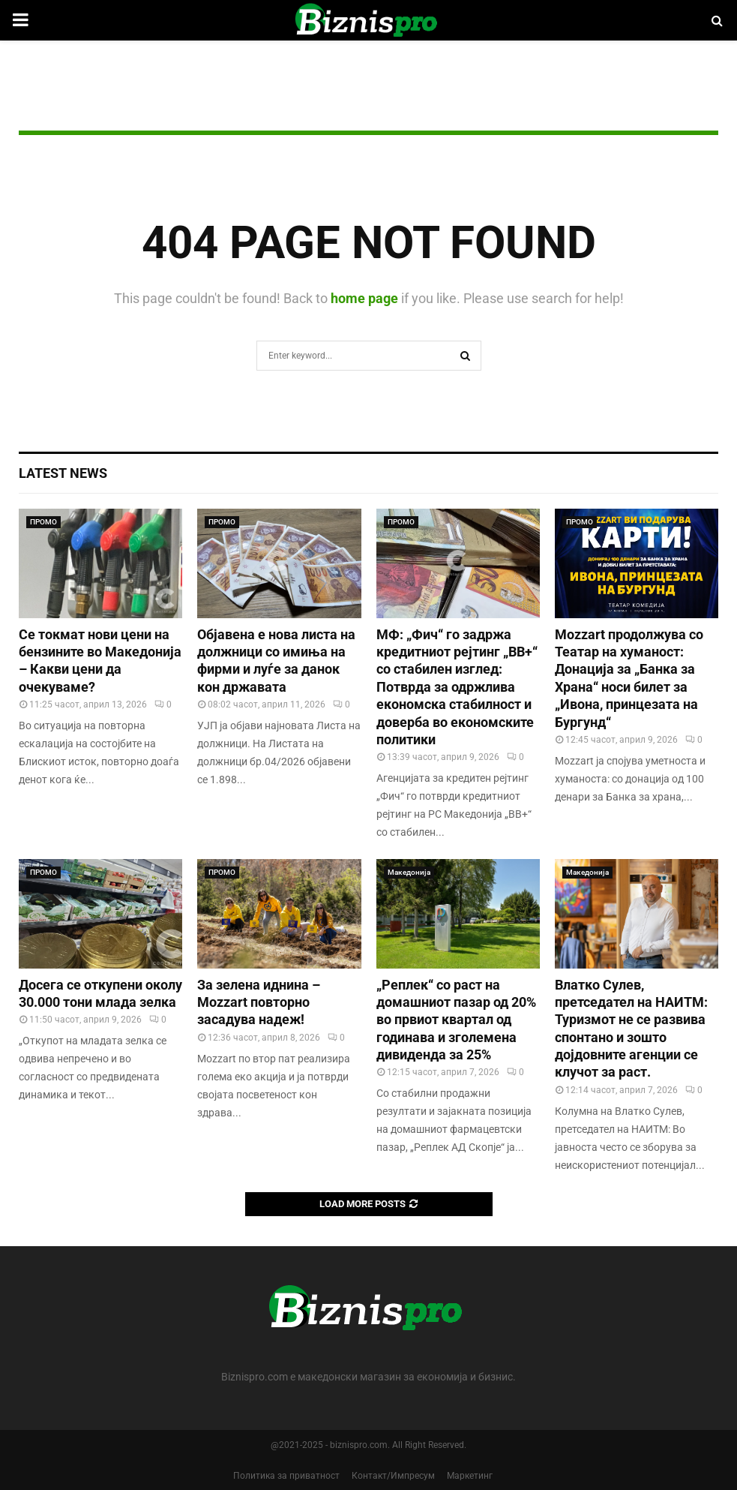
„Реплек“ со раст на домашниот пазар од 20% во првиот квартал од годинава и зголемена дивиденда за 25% (456, 1020)
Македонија (409, 872)
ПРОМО (43, 522)
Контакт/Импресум (393, 1475)
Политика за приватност (286, 1475)
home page (364, 298)
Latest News (63, 473)
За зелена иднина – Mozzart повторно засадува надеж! (258, 1002)
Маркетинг (470, 1475)
